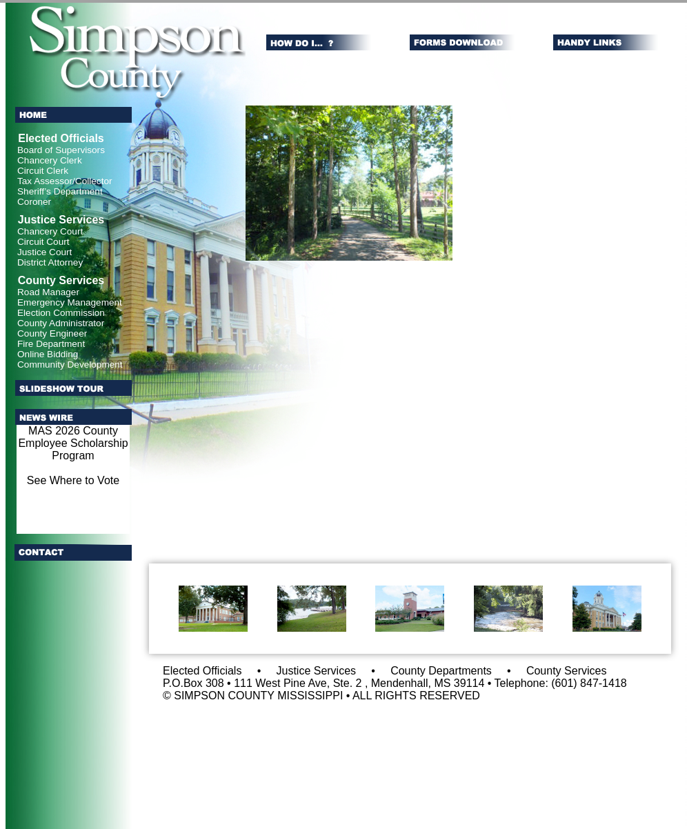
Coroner (34, 202)
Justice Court (44, 252)
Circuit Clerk (42, 171)
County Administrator (60, 323)
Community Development (70, 364)
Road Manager (48, 292)
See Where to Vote (73, 480)
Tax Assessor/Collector (64, 181)
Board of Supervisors (61, 150)
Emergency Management (69, 302)
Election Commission (61, 313)
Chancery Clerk (49, 160)
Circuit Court (43, 242)
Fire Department (51, 344)
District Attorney (50, 262)
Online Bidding (47, 354)
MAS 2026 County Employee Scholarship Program (73, 443)
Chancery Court (50, 231)
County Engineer (52, 333)
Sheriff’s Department (60, 191)
